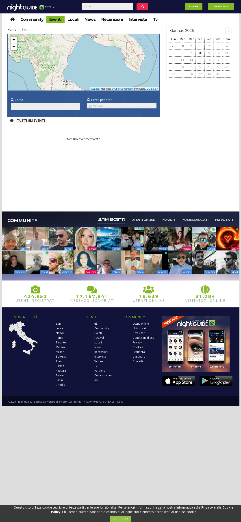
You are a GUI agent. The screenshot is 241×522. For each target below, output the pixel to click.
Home (11, 29)
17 (217, 60)
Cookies (138, 347)
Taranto (61, 342)
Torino (60, 361)
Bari (58, 324)
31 (191, 46)
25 (226, 67)
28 (191, 74)
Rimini (59, 380)
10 (217, 53)
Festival (99, 338)
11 (226, 53)
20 (182, 67)
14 (191, 60)
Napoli (60, 333)
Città (47, 9)
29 (173, 46)
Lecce (59, 328)
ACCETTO (120, 519)
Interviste (138, 19)
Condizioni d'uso (143, 338)
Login (193, 6)
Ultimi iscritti (111, 220)
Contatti (138, 361)
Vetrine (98, 361)
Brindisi (60, 385)
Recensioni (112, 19)
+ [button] (13, 40)
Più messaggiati (195, 220)
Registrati (221, 6)
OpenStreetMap (123, 88)
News (90, 19)
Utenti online (143, 220)
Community (31, 19)
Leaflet (95, 88)
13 (182, 60)
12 (173, 60)
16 (209, 60)
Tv (155, 19)
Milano (60, 352)
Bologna (61, 356)
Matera (60, 347)
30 (182, 46)
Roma (59, 338)
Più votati (224, 220)
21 (191, 67)
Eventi (55, 19)
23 (209, 67)
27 (182, 74)
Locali (73, 19)
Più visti (168, 220)
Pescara (61, 371)
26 (173, 74)
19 (173, 67)
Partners (99, 371)
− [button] (13, 46)
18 (226, 60)
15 (200, 60)
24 (217, 67)
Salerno (60, 375)
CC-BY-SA (152, 88)
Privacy (137, 342)
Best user (139, 333)
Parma (60, 366)
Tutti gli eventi (31, 120)
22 (200, 67)
